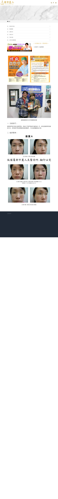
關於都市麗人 (12, 26)
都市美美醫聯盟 (12, 40)
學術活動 (11, 37)
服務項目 (11, 31)
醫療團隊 (11, 29)
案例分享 (11, 34)
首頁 (8, 21)
